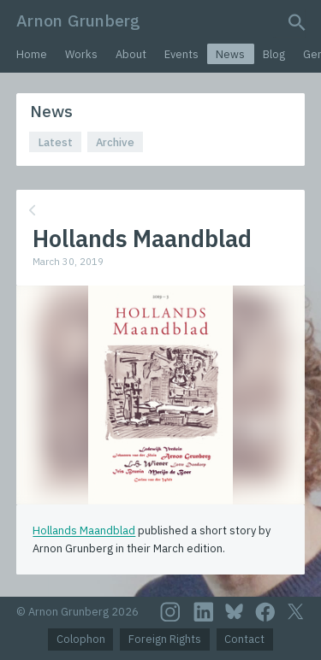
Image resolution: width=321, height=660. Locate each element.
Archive (115, 142)
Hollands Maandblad (84, 530)
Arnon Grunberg (78, 20)
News (230, 54)
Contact (244, 639)
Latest (56, 142)
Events (181, 54)
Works (81, 54)
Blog (274, 54)
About (131, 54)
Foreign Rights (164, 639)
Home (31, 54)
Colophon (80, 639)
